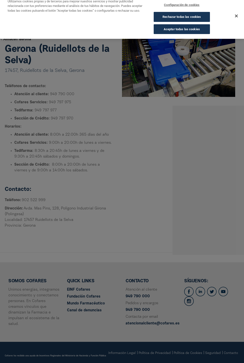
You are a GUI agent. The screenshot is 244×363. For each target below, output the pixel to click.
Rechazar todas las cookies (182, 13)
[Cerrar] (236, 12)
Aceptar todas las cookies (182, 26)
